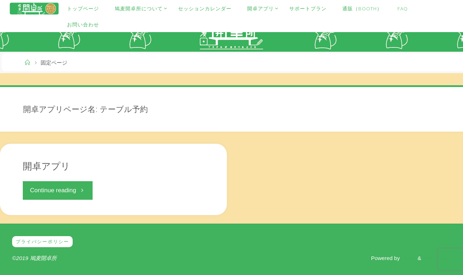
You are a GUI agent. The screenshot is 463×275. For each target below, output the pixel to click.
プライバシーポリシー (44, 241)
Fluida (408, 258)
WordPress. (436, 258)
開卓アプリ (46, 166)
